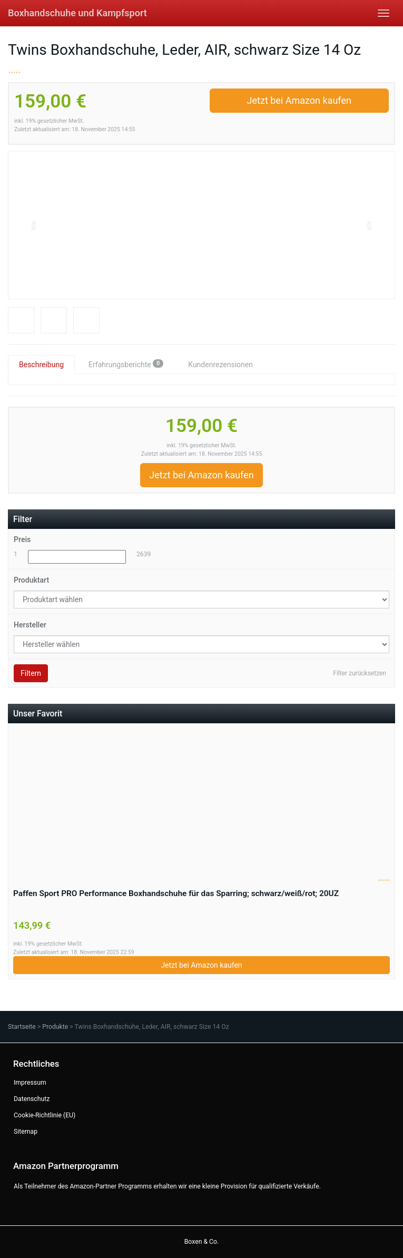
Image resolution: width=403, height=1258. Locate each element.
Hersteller (30, 625)
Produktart (31, 580)
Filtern (31, 673)
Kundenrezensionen (220, 364)
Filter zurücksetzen (359, 673)
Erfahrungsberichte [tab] (126, 364)
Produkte (55, 1026)
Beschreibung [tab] (41, 364)
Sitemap (25, 1131)
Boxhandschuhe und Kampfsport (77, 12)
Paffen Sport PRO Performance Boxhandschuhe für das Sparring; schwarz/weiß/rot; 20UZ (176, 893)
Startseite (22, 1026)
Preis (22, 539)
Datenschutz (32, 1099)
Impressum (30, 1082)
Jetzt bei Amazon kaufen (299, 100)
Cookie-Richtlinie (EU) (44, 1115)
